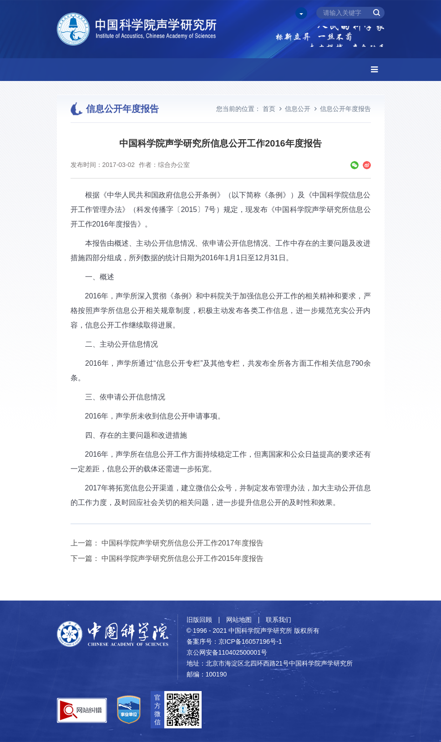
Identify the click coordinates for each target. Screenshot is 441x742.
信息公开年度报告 (345, 108)
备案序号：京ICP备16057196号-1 (234, 641)
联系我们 (278, 619)
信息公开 (297, 108)
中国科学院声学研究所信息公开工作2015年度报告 (182, 558)
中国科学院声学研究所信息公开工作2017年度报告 (182, 543)
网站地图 (239, 619)
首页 (269, 108)
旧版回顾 (199, 619)
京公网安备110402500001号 (227, 652)
